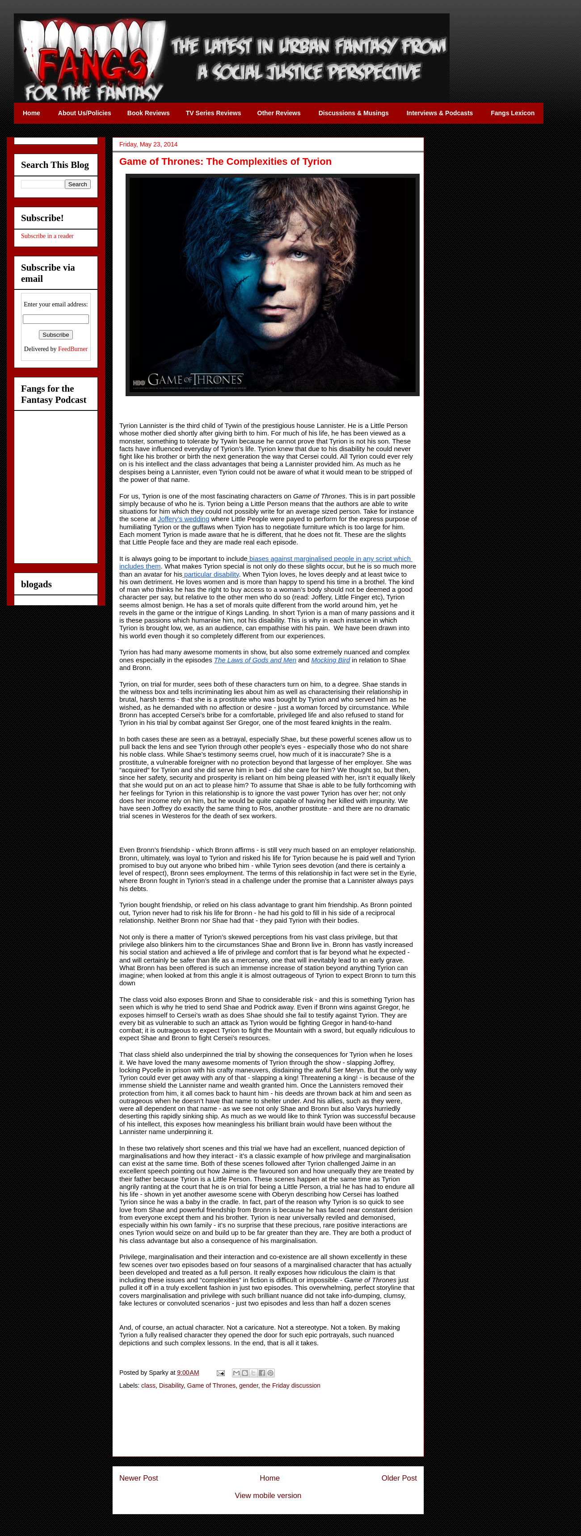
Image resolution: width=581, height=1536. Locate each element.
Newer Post (138, 1478)
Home (270, 1478)
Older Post (399, 1478)
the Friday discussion (291, 1385)
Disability (171, 1385)
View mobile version (268, 1495)
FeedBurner (73, 349)
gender (248, 1385)
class (148, 1385)
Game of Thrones (211, 1385)
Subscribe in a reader (47, 236)
